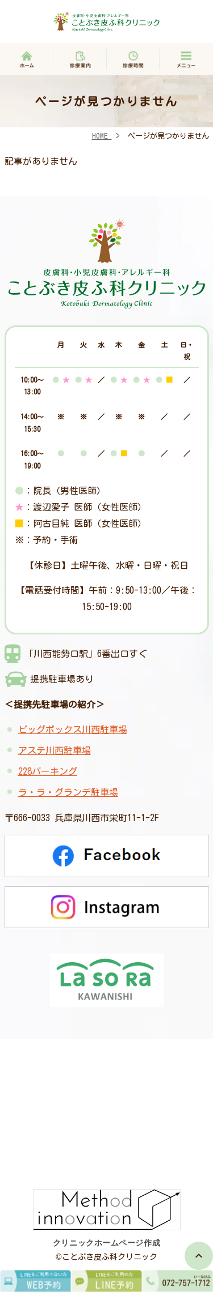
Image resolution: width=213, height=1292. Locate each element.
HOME (102, 136)
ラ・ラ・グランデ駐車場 (68, 792)
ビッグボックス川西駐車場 (72, 729)
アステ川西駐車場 (54, 750)
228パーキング (47, 771)
